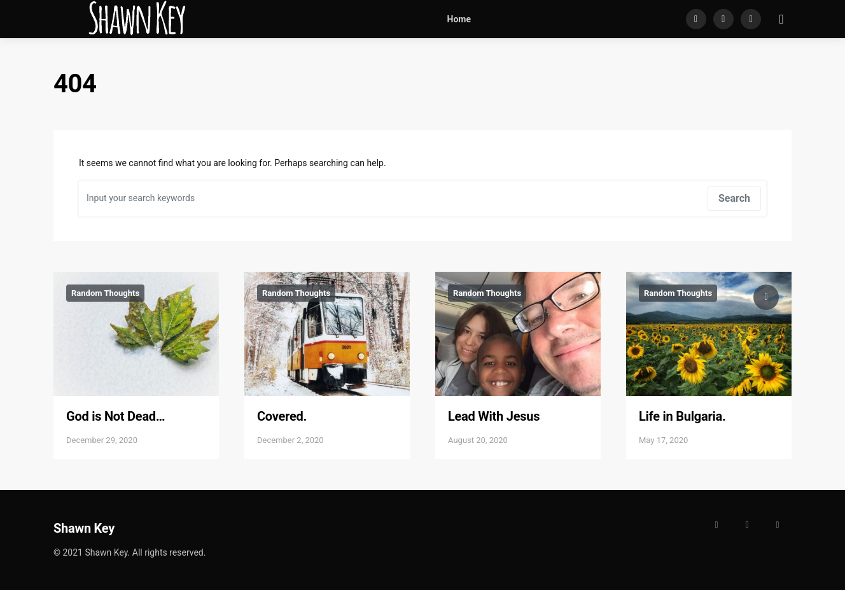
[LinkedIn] (751, 19)
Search (734, 198)
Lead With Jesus (494, 416)
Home (459, 19)
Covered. (282, 416)
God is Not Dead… (115, 416)
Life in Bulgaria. (682, 416)
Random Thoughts (105, 293)
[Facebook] (696, 19)
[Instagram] (723, 19)
